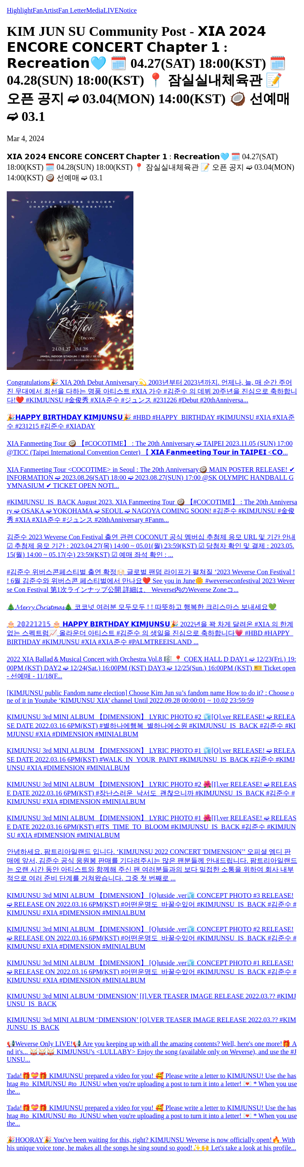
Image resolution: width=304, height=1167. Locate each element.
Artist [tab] (50, 10)
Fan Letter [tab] (72, 10)
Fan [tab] (38, 10)
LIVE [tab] (111, 10)
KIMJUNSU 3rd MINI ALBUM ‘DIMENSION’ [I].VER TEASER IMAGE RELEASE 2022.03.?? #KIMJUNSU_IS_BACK (151, 1000)
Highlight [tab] (20, 10)
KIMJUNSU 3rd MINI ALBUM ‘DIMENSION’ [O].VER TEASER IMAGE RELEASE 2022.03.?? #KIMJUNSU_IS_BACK (151, 1023)
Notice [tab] (128, 10)
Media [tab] (94, 10)
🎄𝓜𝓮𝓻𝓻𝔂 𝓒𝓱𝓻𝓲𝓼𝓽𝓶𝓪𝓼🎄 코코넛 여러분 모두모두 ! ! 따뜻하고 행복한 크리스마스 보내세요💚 (142, 606)
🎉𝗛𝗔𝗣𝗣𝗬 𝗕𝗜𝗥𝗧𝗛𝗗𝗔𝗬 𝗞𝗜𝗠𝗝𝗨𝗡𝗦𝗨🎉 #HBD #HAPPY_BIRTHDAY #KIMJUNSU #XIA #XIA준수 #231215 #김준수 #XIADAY (151, 422)
